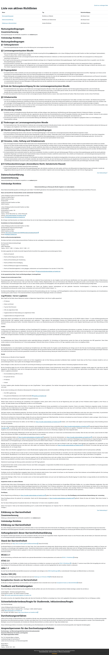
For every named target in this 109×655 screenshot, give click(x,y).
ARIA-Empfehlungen (53, 571)
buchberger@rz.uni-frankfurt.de (14, 610)
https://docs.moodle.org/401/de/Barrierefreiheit (24, 543)
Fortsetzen (54, 653)
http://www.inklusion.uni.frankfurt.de (27, 612)
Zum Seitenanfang (102, 173)
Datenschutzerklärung (53, 651)
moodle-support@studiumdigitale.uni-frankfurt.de (18, 595)
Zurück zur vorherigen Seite (101, 5)
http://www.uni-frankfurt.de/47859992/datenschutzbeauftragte (21, 232)
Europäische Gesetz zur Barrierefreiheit (66, 582)
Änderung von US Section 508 (41, 577)
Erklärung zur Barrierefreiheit (64, 651)
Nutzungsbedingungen (43, 651)
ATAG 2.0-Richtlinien (64, 563)
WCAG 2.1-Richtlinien (67, 557)
